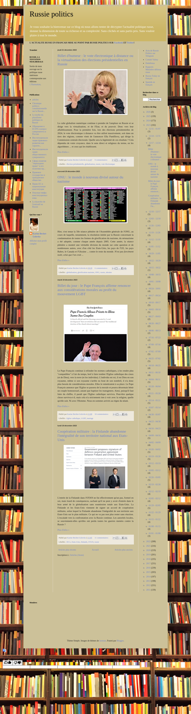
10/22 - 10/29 (154, 261)
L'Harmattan (35, 84)
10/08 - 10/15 (154, 274)
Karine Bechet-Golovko (40, 235)
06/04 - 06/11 (154, 379)
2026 (148, 112)
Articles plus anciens (124, 550)
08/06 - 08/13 (154, 330)
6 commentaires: (101, 268)
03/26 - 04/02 (154, 449)
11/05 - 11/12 (154, 246)
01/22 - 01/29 (154, 512)
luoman (102, 641)
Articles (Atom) (77, 555)
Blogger (120, 641)
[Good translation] (8, 662)
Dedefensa (150, 63)
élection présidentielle (75, 164)
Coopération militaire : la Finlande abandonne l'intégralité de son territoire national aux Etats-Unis (93, 435)
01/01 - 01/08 (154, 533)
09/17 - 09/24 (154, 295)
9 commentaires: (101, 160)
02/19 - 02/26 (154, 484)
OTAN (91, 542)
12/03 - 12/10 (154, 218)
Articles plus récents (67, 550)
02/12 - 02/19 (154, 491)
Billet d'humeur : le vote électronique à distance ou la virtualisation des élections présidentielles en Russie (95, 60)
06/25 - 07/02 (154, 358)
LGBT (83, 418)
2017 (148, 563)
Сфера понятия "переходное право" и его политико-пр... (39, 165)
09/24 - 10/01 (154, 288)
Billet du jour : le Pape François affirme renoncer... (154, 186)
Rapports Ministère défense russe (153, 69)
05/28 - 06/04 (154, 386)
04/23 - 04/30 (154, 421)
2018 (148, 559)
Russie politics (51, 14)
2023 (148, 125)
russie (98, 164)
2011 (148, 590)
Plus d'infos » (63, 152)
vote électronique (108, 164)
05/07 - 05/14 (154, 407)
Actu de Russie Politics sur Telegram (152, 53)
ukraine (109, 272)
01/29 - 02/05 (154, 505)
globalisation (90, 164)
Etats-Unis (76, 542)
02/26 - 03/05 (154, 477)
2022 (148, 541)
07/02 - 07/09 (154, 351)
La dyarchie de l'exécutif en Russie (38, 204)
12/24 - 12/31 (154, 136)
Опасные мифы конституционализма (39, 195)
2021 (148, 546)
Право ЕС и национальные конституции (39, 186)
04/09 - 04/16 (154, 435)
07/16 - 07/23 (154, 337)
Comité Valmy (152, 59)
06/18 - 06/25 (154, 365)
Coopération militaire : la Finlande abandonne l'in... (154, 201)
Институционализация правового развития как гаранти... (40, 142)
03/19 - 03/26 (154, 456)
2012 (148, 585)
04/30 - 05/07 (154, 414)
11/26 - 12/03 (154, 225)
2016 (148, 568)
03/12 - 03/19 (154, 463)
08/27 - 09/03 (154, 316)
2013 (148, 581)
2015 (148, 572)
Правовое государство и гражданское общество (38, 176)
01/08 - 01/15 (154, 526)
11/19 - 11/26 (154, 232)
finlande (84, 542)
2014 (148, 576)
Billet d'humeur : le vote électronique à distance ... (154, 154)
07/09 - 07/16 (154, 344)
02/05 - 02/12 (154, 498)
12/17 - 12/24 (154, 143)
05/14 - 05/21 (154, 400)
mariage (90, 418)
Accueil (95, 550)
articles (35, 99)
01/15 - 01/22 (154, 519)
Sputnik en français (150, 83)
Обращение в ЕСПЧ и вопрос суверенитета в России (39, 130)
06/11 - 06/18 (154, 372)
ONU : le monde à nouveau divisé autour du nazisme (153, 170)
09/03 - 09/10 (154, 309)
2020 (148, 550)
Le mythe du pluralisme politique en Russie (37, 119)
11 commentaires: (102, 538)
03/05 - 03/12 (154, 470)
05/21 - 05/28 (154, 393)
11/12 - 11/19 (154, 239)
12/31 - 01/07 (154, 129)
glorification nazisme (86, 272)
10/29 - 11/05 (154, 253)
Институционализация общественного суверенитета (40, 153)
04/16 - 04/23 (154, 428)
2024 (148, 120)
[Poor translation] (17, 662)
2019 (148, 554)
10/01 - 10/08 (154, 281)
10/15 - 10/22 (154, 267)
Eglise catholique (73, 418)
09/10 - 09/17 (154, 302)
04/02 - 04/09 (154, 442)
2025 (148, 116)
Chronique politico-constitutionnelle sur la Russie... (39, 107)
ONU (97, 272)
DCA (69, 542)
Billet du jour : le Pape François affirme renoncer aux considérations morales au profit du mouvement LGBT (94, 290)
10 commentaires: (102, 414)
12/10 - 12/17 (154, 211)
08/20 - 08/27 (154, 323)
